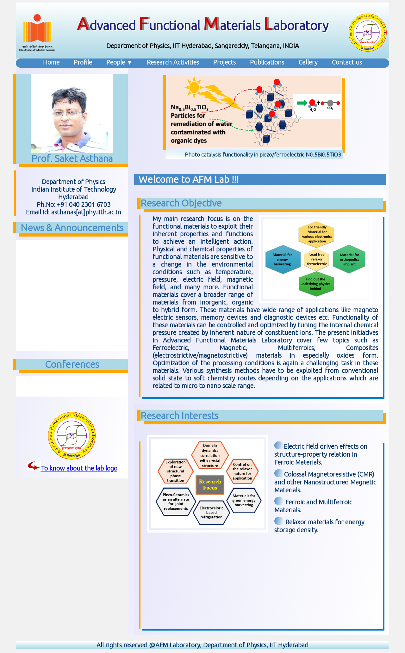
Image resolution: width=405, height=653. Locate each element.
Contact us (347, 62)
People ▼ (119, 62)
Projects (224, 62)
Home (51, 62)
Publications (267, 62)
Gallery (307, 62)
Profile (83, 62)
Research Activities (173, 62)
